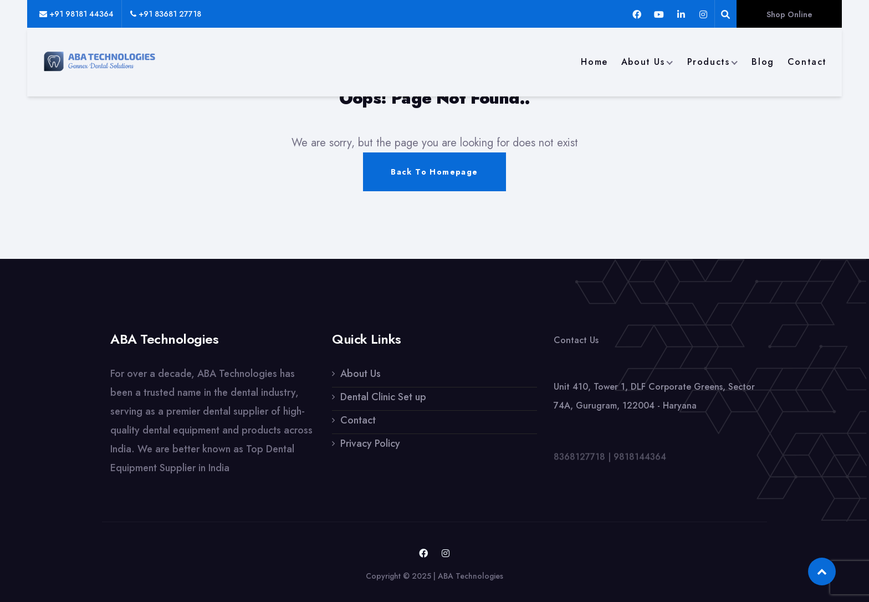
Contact (807, 62)
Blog (763, 62)
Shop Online (789, 14)
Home (594, 62)
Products (708, 62)
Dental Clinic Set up (383, 397)
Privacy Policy (370, 443)
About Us (643, 62)
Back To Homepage (434, 171)
